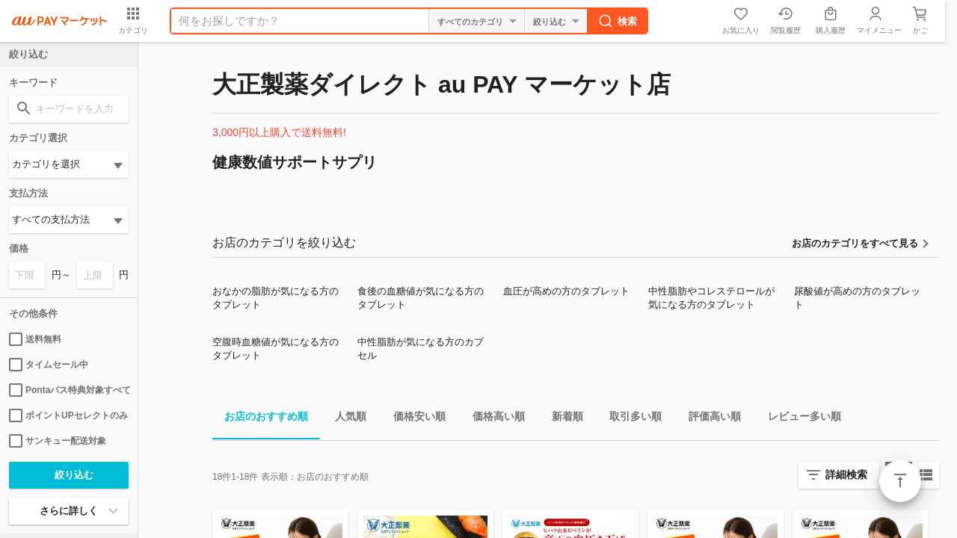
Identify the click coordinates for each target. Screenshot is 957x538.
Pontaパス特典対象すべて (69, 390)
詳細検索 (846, 474)
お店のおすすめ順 (260, 418)
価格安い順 (413, 418)
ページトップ (900, 481)
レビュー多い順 (798, 418)
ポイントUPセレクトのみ (68, 415)
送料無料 (35, 339)
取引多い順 (629, 418)
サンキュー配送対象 (57, 441)
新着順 (561, 418)
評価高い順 (709, 418)
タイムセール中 (48, 364)
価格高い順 (493, 418)
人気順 (344, 418)
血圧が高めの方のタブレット (566, 291)
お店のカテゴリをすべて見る (855, 243)
